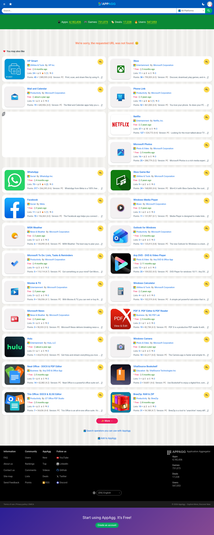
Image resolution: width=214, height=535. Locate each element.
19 (35, 105)
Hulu (29, 338)
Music (137, 204)
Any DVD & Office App (163, 259)
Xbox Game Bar (141, 172)
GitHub (62, 470)
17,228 (127, 22)
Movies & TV (34, 283)
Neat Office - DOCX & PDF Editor (44, 366)
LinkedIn (62, 463)
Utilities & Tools (35, 65)
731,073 (103, 22)
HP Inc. (51, 65)
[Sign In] (209, 4)
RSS (46, 482)
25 (141, 160)
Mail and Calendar (37, 88)
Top (44, 463)
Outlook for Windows (144, 227)
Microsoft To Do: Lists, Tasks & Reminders (50, 255)
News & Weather (36, 232)
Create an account (107, 525)
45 (35, 77)
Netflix (136, 116)
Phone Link (139, 88)
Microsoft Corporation (163, 65)
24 (34, 73)
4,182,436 (75, 22)
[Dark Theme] (203, 4)
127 (142, 133)
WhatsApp (32, 172)
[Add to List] (100, 62)
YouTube (62, 457)
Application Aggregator (198, 451)
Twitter (61, 476)
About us (8, 463)
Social (31, 176)
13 (141, 244)
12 (140, 267)
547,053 (152, 22)
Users (28, 457)
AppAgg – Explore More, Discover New (194, 504)
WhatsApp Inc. (46, 176)
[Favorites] (10, 4)
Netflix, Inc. (158, 121)
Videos (46, 470)
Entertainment (141, 65)
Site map (8, 476)
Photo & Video (141, 148)
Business (138, 315)
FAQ (6, 457)
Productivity (34, 93)
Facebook (32, 199)
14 (35, 383)
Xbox (136, 60)
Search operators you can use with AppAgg (107, 430)
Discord (62, 482)
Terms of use (9, 504)
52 (141, 105)
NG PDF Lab (154, 315)
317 (36, 188)
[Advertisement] (54, 134)
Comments (30, 470)
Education (139, 371)
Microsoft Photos (142, 144)
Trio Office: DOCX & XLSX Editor (44, 394)
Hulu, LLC (51, 343)
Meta (42, 204)
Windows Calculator (144, 283)
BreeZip (154, 398)
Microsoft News (35, 310)
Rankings (29, 463)
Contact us (9, 470)
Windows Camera (142, 338)
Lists (27, 476)
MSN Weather (34, 227)
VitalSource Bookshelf (145, 366)
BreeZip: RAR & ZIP (143, 394)
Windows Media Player (145, 199)
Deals (45, 476)
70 (34, 184)
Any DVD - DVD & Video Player (149, 255)
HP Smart (32, 60)
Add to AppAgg (107, 438)
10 (141, 299)
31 (141, 410)
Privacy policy (21, 504)
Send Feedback (11, 482)
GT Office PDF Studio (54, 398)
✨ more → (107, 420)
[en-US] (109, 492)
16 (140, 156)
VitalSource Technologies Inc (163, 371)
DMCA (31, 504)
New (45, 457)
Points (28, 482)
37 (140, 129)
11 (140, 73)
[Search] (89, 10)
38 (141, 77)
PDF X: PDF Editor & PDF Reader (150, 310)
